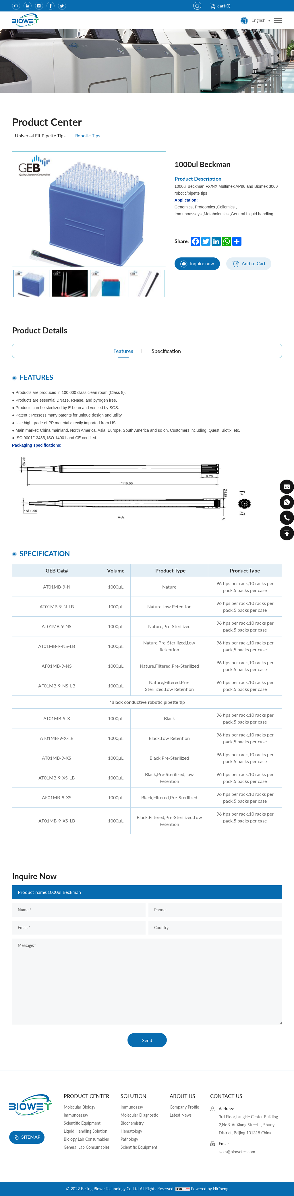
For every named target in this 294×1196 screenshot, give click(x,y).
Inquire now (197, 264)
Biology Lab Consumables (86, 1139)
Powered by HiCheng (209, 1188)
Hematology (131, 1131)
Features (123, 351)
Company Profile (184, 1107)
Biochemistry (132, 1123)
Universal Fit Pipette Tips (40, 135)
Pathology (129, 1139)
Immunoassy (132, 1107)
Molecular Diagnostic (139, 1115)
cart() (220, 5)
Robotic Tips (87, 135)
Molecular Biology (79, 1107)
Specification (166, 351)
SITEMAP (26, 1137)
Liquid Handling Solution (85, 1131)
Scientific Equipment (82, 1123)
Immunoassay (76, 1115)
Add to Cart (249, 264)
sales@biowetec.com (237, 1151)
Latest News (181, 1115)
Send (147, 1040)
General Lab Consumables (86, 1147)
